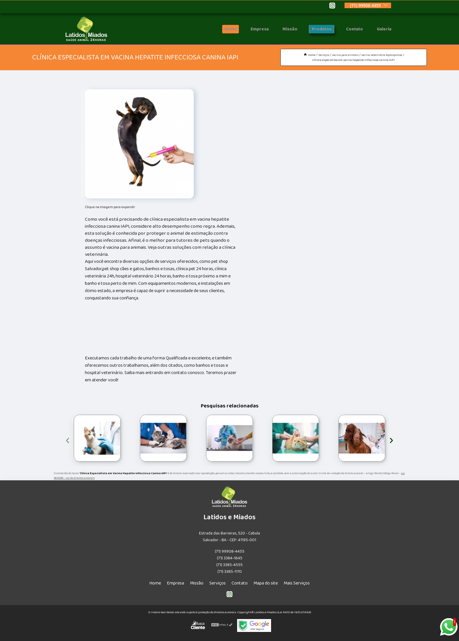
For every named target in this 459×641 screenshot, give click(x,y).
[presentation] (68, 439)
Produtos (316, 29)
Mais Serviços (297, 583)
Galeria (382, 29)
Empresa (251, 29)
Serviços (217, 583)
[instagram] (332, 6)
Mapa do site (266, 583)
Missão (283, 29)
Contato (350, 29)
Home (221, 29)
